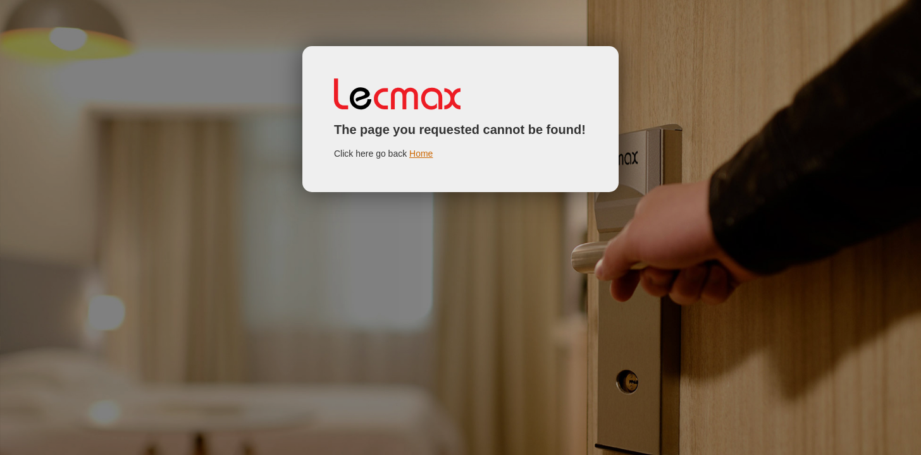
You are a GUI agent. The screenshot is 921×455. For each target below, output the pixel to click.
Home (421, 154)
